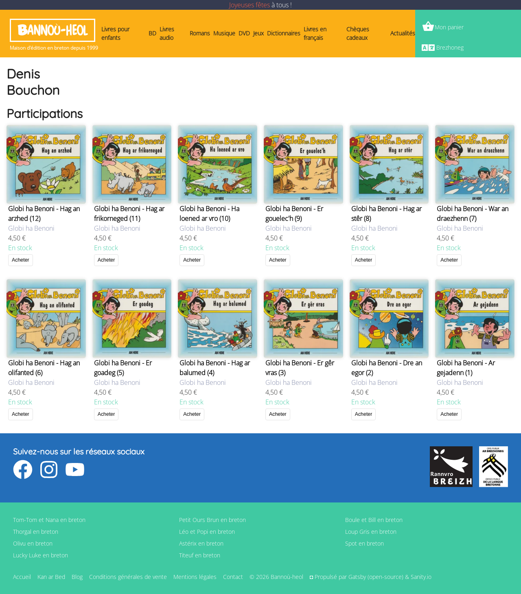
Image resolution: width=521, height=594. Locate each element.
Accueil (22, 577)
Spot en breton (364, 543)
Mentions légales (195, 577)
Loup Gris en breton (370, 531)
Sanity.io (421, 577)
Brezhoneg (450, 47)
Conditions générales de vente (128, 577)
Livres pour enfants (115, 33)
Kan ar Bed (51, 577)
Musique (224, 33)
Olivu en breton (33, 543)
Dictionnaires (283, 33)
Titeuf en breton (199, 555)
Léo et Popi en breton (207, 531)
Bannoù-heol (53, 30)
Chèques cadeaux (357, 33)
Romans (200, 33)
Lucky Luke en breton (40, 555)
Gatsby (357, 577)
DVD (244, 33)
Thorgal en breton (35, 531)
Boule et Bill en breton (374, 520)
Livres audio (167, 33)
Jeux (258, 33)
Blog (77, 577)
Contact (233, 577)
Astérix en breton (201, 543)
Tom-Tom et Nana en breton (49, 520)
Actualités (402, 33)
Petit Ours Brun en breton (212, 520)
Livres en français (315, 33)
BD (152, 33)
